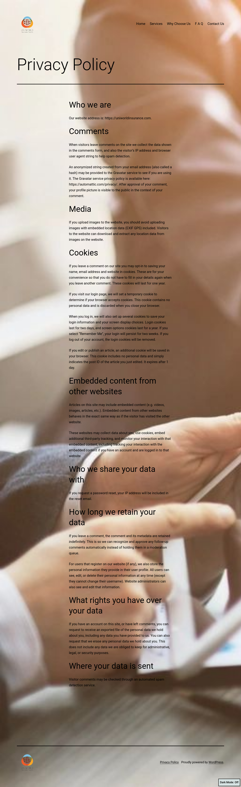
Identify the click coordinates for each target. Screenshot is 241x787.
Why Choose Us (178, 24)
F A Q (199, 24)
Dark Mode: (229, 782)
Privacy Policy (169, 762)
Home (140, 24)
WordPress (216, 762)
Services (156, 24)
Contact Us (216, 24)
